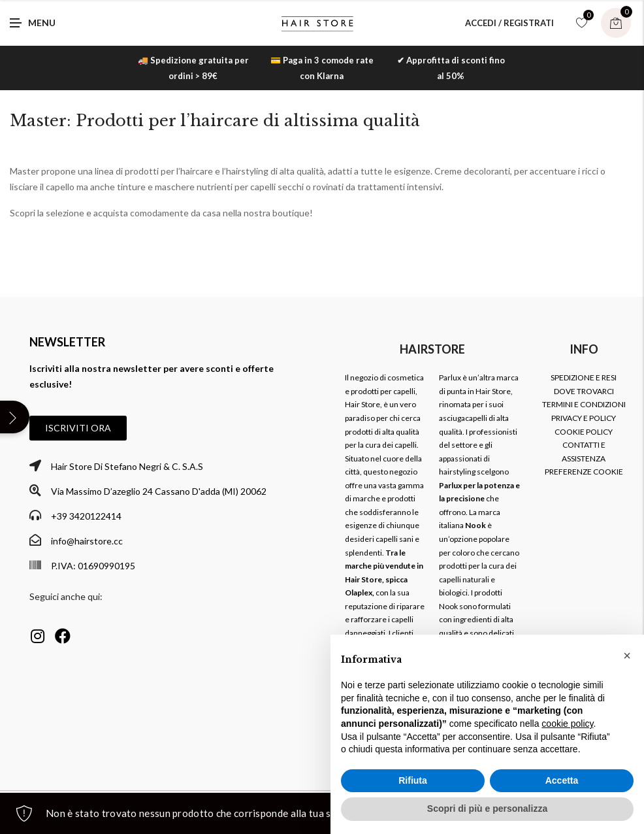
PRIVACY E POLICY (583, 418)
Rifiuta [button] (412, 780)
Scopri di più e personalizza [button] (487, 808)
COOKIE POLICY (584, 432)
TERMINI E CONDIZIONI (584, 404)
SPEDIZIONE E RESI (584, 377)
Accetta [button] (562, 780)
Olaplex (358, 592)
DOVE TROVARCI (584, 391)
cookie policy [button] (567, 723)
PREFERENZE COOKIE (584, 471)
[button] (78, 428)
